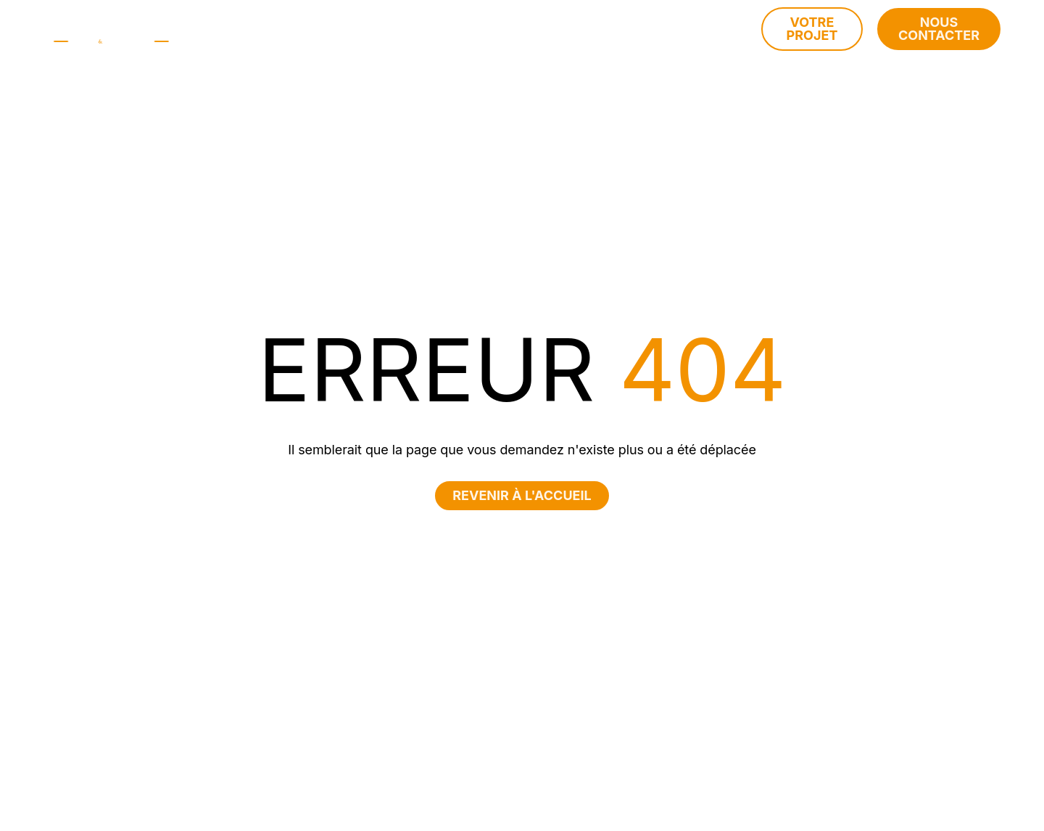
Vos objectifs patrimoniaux (617, 28)
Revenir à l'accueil (522, 495)
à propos (358, 28)
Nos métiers (453, 28)
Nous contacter (938, 29)
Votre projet (812, 29)
